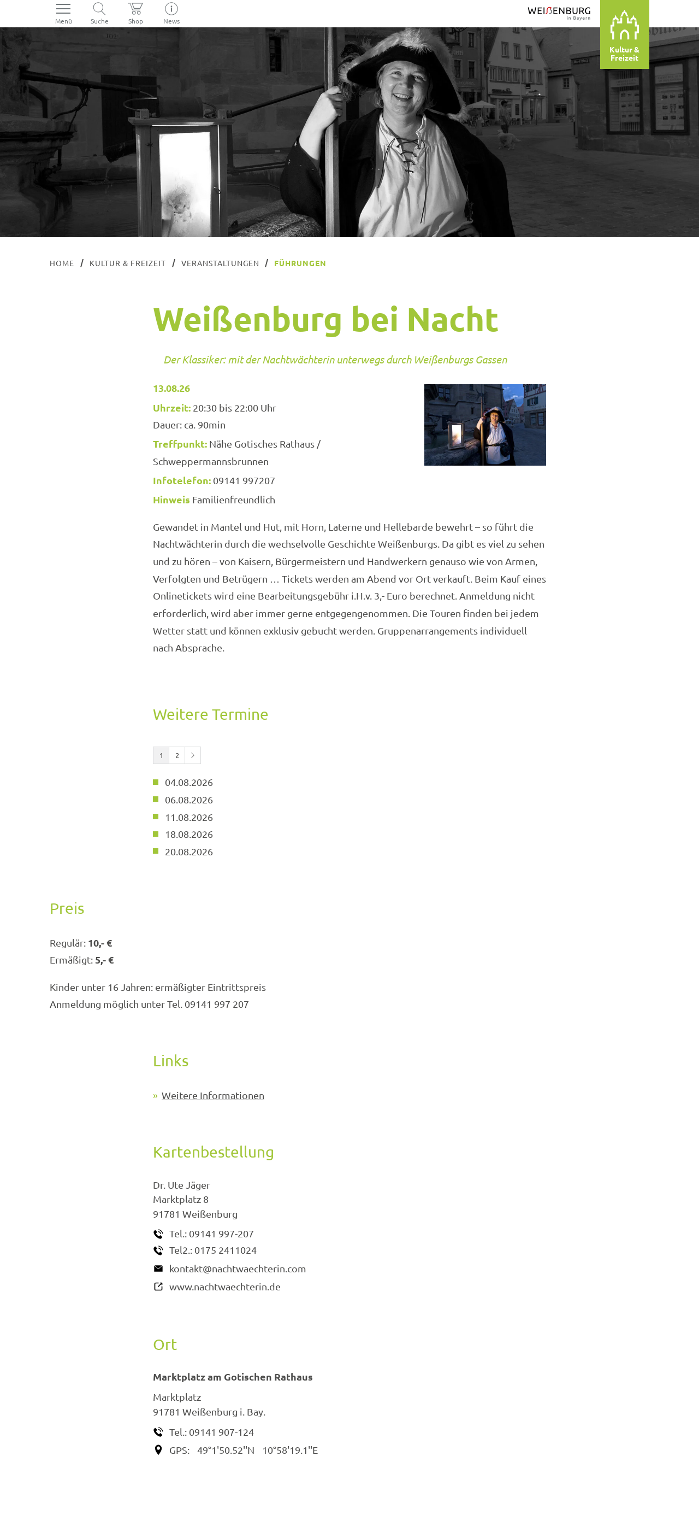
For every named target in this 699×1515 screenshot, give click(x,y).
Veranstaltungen (220, 263)
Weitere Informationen (213, 1095)
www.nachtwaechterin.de (225, 1286)
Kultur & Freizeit (128, 263)
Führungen (300, 263)
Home (62, 263)
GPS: (179, 1449)
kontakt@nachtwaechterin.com (237, 1268)
